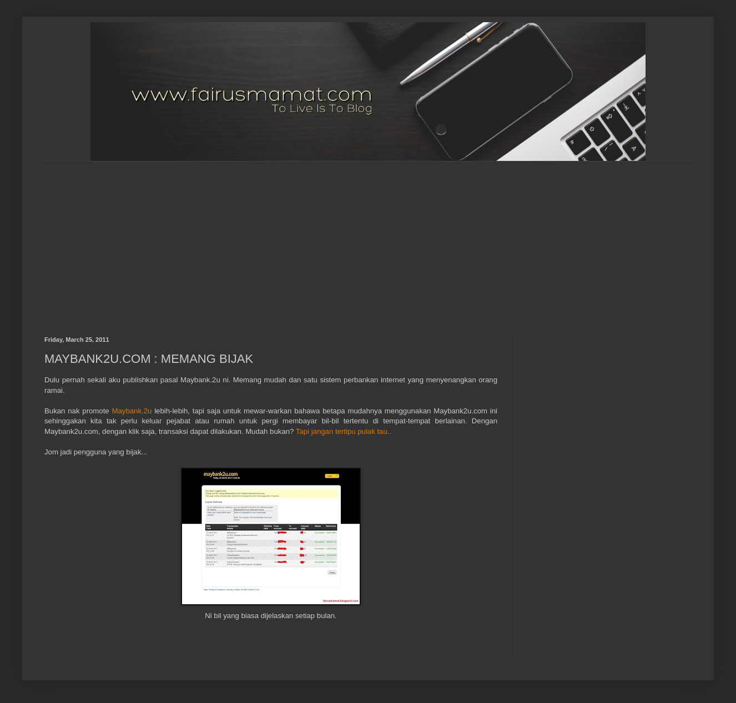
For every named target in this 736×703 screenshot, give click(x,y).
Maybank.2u (132, 411)
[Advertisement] (306, 239)
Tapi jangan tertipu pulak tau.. (343, 431)
